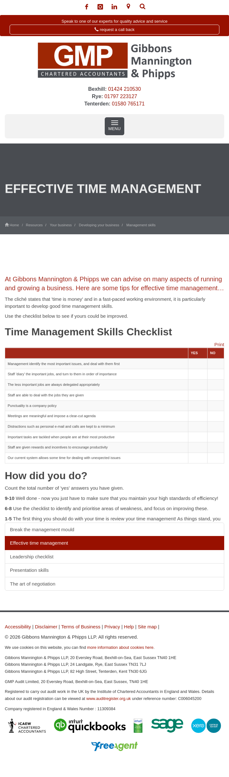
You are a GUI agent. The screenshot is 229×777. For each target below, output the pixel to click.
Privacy (112, 626)
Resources (34, 225)
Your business (61, 225)
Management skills (141, 225)
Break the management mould (42, 529)
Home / (15, 225)
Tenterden (96, 103)
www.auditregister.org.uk (108, 698)
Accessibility (18, 626)
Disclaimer (46, 626)
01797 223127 (120, 96)
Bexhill (96, 89)
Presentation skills (29, 570)
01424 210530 (124, 89)
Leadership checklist (31, 556)
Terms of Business (81, 626)
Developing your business (99, 225)
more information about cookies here (120, 647)
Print (219, 355)
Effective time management (39, 543)
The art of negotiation (32, 584)
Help (129, 626)
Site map (147, 626)
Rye (96, 96)
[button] (114, 25)
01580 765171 (128, 103)
